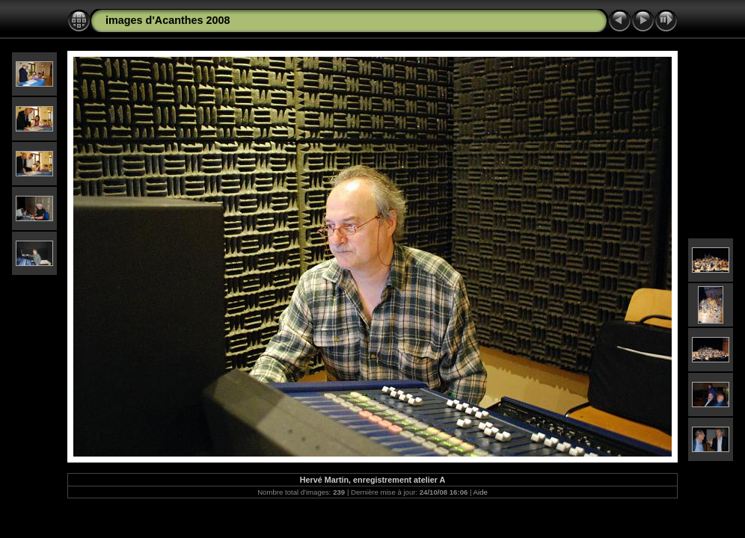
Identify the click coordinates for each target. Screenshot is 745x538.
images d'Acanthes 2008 (167, 20)
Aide (480, 492)
